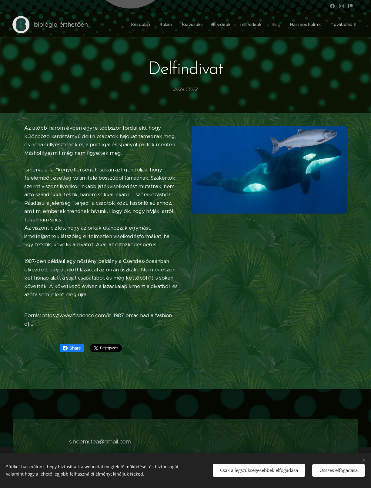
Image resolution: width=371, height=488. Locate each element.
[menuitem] (141, 24)
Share (72, 348)
